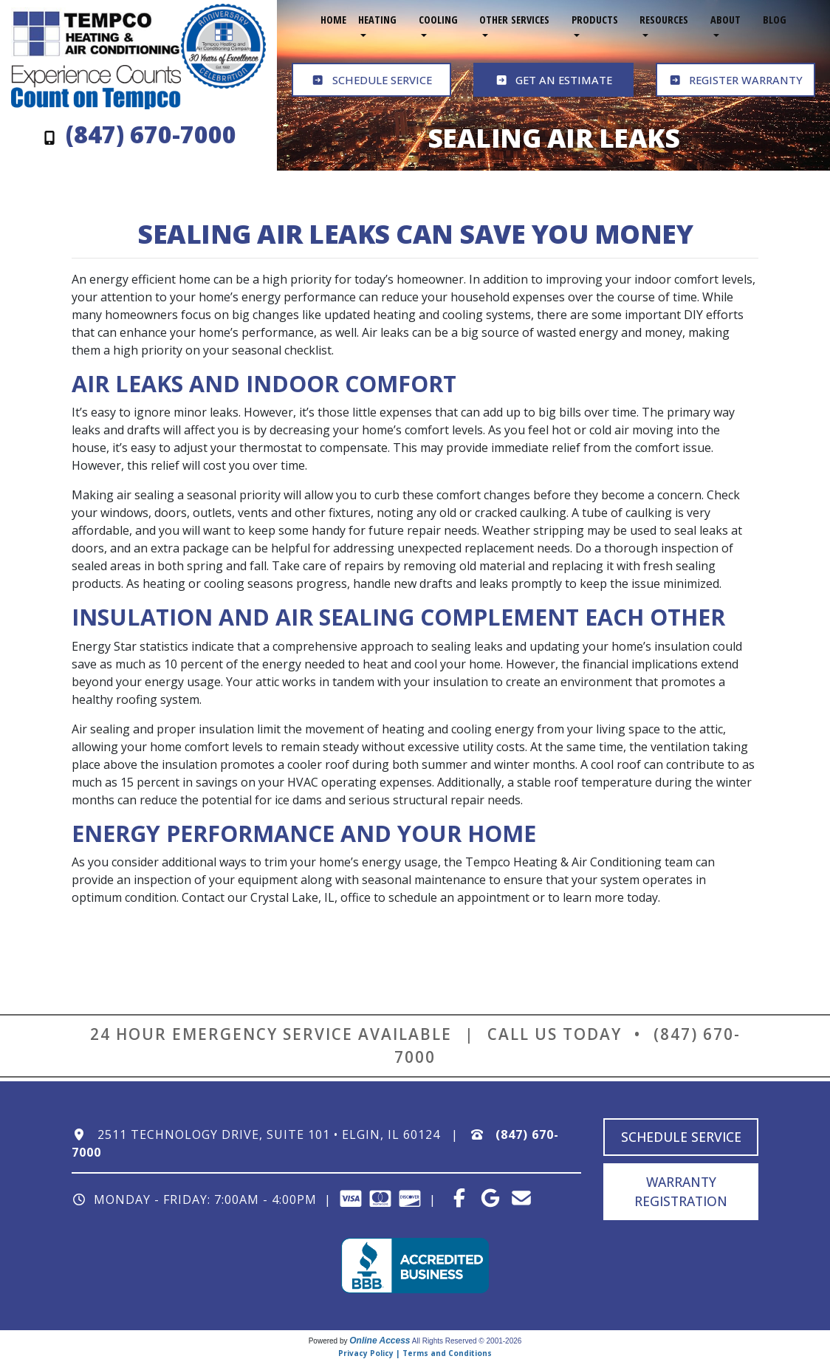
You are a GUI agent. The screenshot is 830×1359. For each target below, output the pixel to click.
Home (333, 20)
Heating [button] (377, 20)
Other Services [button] (514, 20)
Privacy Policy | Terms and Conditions (415, 1353)
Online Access (379, 1340)
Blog (774, 20)
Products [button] (595, 20)
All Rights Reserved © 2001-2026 (467, 1341)
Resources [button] (663, 20)
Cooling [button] (438, 20)
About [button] (725, 20)
